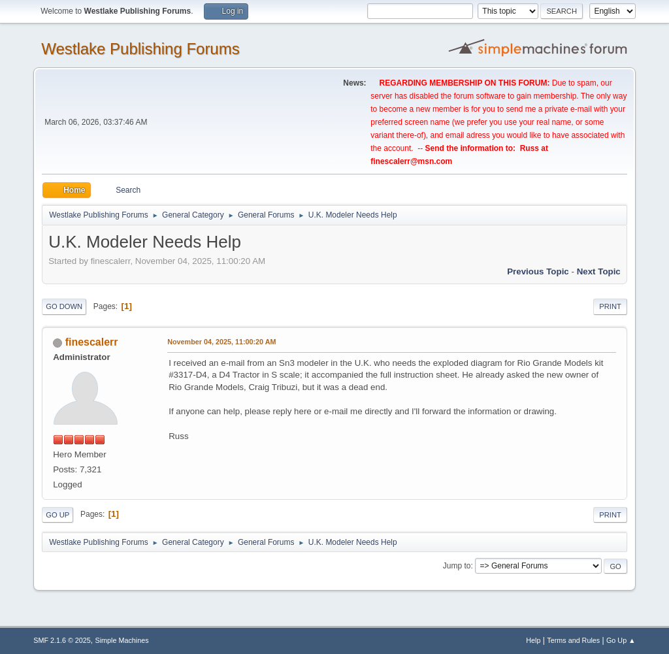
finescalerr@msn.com (411, 161)
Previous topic (538, 271)
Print (610, 306)
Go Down (64, 306)
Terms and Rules (573, 640)
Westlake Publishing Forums (140, 48)
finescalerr (91, 342)
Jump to (457, 565)
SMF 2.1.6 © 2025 (62, 640)
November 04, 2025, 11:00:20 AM (221, 342)
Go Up (57, 515)
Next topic (599, 271)
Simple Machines (122, 640)
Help (533, 640)
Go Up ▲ (621, 640)
